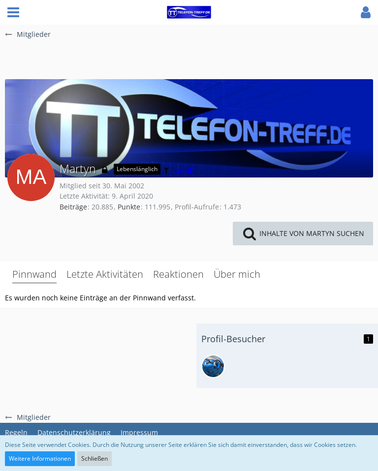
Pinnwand (34, 274)
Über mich (237, 274)
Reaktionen (178, 274)
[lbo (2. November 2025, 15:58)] (213, 366)
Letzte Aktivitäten (104, 274)
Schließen (94, 458)
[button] (13, 12)
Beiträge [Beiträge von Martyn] (73, 206)
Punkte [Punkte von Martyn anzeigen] (129, 206)
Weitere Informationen (40, 458)
